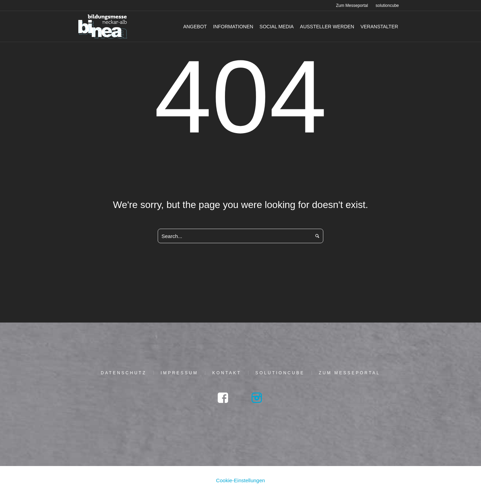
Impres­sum (179, 373)
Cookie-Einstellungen (240, 480)
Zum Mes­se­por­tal (349, 373)
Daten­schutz (123, 373)
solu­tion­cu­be (280, 373)
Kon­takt (226, 373)
